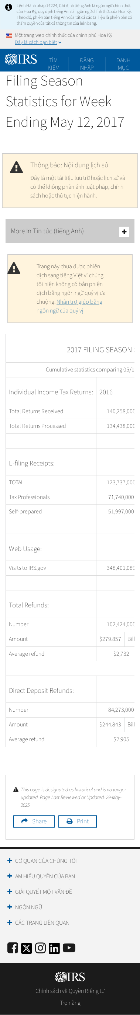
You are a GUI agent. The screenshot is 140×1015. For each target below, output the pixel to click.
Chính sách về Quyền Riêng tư (70, 991)
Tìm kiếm (53, 60)
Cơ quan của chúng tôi (46, 861)
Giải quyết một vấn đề (43, 892)
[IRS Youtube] (69, 948)
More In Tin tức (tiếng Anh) (70, 231)
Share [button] (39, 821)
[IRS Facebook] (12, 948)
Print (83, 821)
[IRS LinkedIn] (54, 951)
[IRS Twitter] (26, 951)
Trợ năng (70, 1003)
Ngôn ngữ (28, 907)
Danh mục (123, 60)
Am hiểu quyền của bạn (45, 876)
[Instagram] (40, 948)
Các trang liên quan (42, 923)
